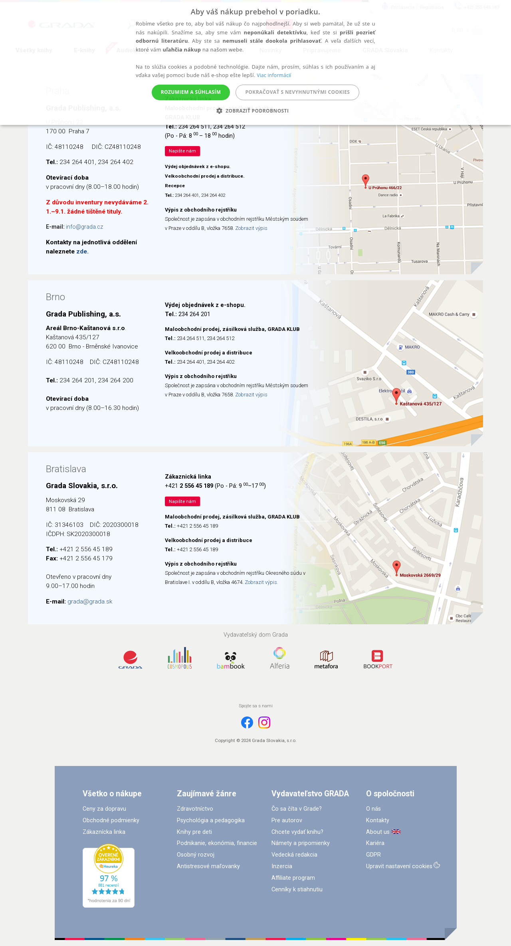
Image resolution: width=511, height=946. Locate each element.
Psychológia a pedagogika (211, 820)
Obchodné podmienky (111, 820)
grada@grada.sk (89, 601)
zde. (82, 251)
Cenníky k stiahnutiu (297, 889)
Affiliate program (293, 878)
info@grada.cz (84, 227)
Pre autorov (286, 820)
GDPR (373, 854)
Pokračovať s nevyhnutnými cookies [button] (297, 92)
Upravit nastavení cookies (399, 866)
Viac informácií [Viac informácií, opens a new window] (274, 75)
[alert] (255, 62)
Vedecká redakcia (294, 854)
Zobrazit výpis (251, 228)
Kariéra (375, 843)
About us (378, 832)
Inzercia (281, 866)
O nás (373, 808)
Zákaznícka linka (104, 832)
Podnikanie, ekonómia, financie (217, 843)
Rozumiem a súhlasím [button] (191, 92)
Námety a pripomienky (300, 843)
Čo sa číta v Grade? (296, 808)
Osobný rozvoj (195, 854)
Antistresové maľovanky (208, 866)
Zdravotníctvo (195, 808)
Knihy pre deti (194, 832)
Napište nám (182, 151)
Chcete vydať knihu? (297, 832)
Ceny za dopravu (104, 808)
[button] (255, 110)
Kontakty (377, 820)
